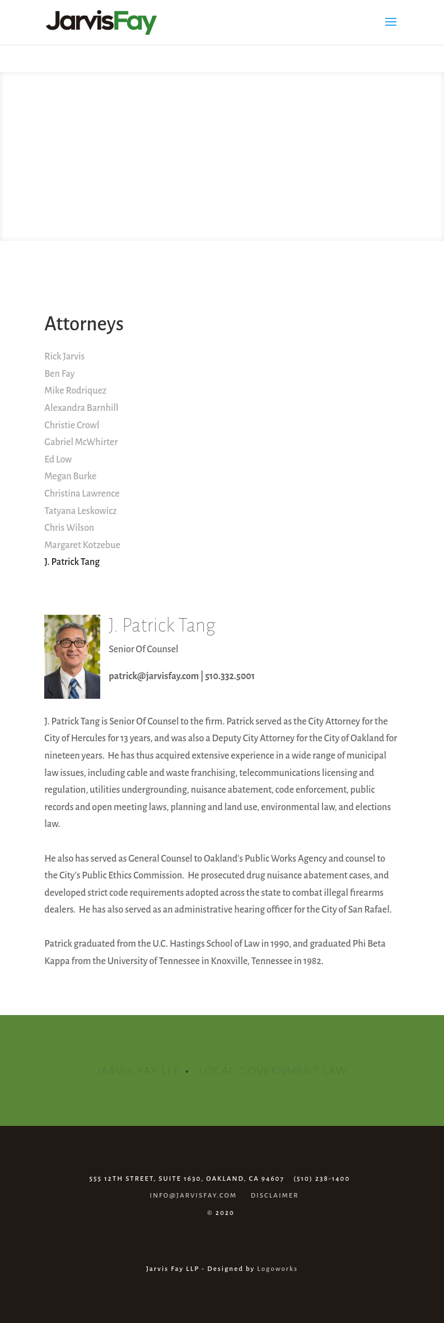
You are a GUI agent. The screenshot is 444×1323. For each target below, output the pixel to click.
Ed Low (58, 460)
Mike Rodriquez (75, 391)
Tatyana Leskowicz (80, 511)
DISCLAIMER (275, 1195)
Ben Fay (59, 374)
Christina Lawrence (81, 494)
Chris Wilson (69, 528)
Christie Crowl (71, 425)
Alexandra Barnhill (81, 408)
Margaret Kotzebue (82, 545)
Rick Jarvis (64, 357)
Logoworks (277, 1269)
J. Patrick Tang (72, 562)
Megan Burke (70, 476)
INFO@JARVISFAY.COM (193, 1195)
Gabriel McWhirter (81, 442)
